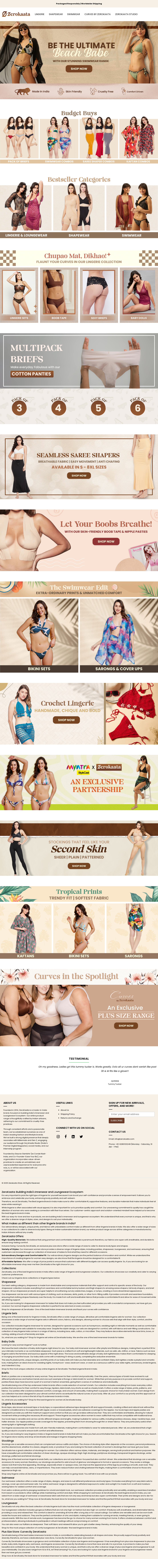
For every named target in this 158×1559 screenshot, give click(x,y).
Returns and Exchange (71, 1118)
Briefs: (5, 1373)
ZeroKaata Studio (126, 14)
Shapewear (56, 14)
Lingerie (39, 14)
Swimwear (73, 14)
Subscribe (117, 1120)
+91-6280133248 (123, 1144)
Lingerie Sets (9, 1313)
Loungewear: (10, 1503)
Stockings (8, 1440)
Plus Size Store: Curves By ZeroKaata (24, 1531)
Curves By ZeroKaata (97, 14)
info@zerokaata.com (124, 1139)
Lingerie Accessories (14, 1403)
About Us (65, 1110)
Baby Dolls (8, 1341)
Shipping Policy (68, 1114)
